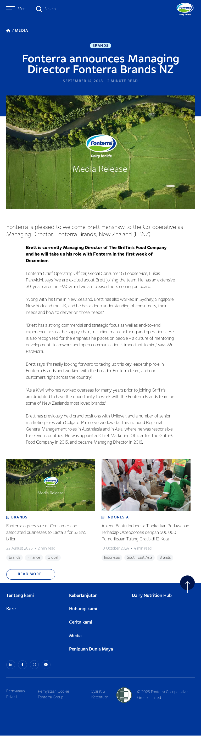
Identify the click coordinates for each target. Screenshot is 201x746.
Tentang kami (20, 606)
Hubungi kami (83, 620)
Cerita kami (80, 633)
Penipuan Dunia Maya (91, 660)
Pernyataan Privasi (15, 704)
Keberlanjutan (83, 606)
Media (75, 647)
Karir (11, 620)
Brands (100, 46)
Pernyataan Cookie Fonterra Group (54, 704)
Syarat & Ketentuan (101, 704)
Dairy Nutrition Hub (152, 606)
